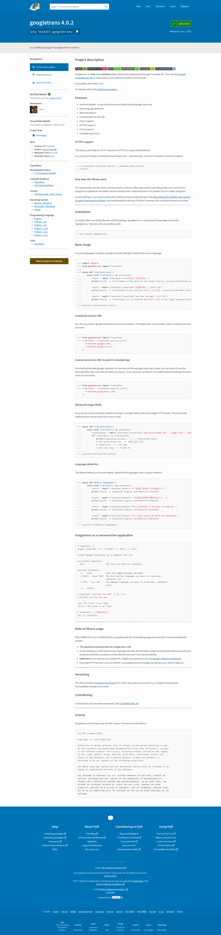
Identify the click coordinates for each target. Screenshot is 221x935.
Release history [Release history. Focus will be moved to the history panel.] (41, 74)
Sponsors (160, 6)
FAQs (54, 849)
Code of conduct (165, 841)
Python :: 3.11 (41, 231)
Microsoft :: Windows (44, 206)
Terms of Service (165, 833)
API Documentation (107, 89)
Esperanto (170, 911)
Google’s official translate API (166, 658)
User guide (53, 841)
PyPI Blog (90, 833)
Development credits (127, 849)
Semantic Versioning (105, 683)
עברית (161, 911)
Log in (173, 6)
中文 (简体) (129, 911)
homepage (39, 135)
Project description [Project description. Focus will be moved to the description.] (43, 67)
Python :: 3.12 (41, 235)
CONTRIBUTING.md (129, 703)
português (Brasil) (85, 911)
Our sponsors (92, 849)
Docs (148, 6)
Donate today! (110, 875)
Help (138, 6)
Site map (110, 892)
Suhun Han (48, 149)
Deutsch (119, 911)
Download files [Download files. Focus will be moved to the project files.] (41, 82)
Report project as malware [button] (49, 261)
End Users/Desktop (43, 185)
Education (39, 182)
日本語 (73, 911)
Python (37, 218)
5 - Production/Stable (45, 173)
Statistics (92, 841)
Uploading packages (54, 837)
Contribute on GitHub (127, 837)
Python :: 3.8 (40, 222)
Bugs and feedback (129, 833)
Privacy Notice (165, 845)
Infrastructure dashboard (90, 837)
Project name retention (53, 845)
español (56, 911)
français (64, 911)
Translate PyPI (128, 841)
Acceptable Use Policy (165, 849)
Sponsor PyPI (129, 845)
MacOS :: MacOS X (43, 203)
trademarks (138, 881)
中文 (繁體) (141, 911)
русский (152, 911)
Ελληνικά (110, 911)
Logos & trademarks (92, 845)
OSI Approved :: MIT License (48, 194)
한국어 (180, 911)
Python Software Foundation (109, 884)
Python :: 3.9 (40, 225)
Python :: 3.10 (41, 228)
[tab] (49, 67)
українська (99, 911)
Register (185, 6)
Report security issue (166, 837)
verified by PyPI (55, 98)
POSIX (37, 209)
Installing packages (53, 833)
